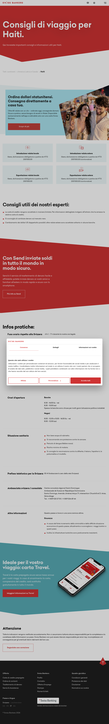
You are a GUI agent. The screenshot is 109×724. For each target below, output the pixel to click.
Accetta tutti (85, 380)
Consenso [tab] (24, 347)
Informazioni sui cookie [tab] (88, 347)
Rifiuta (23, 380)
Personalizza (54, 380)
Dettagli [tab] (56, 347)
